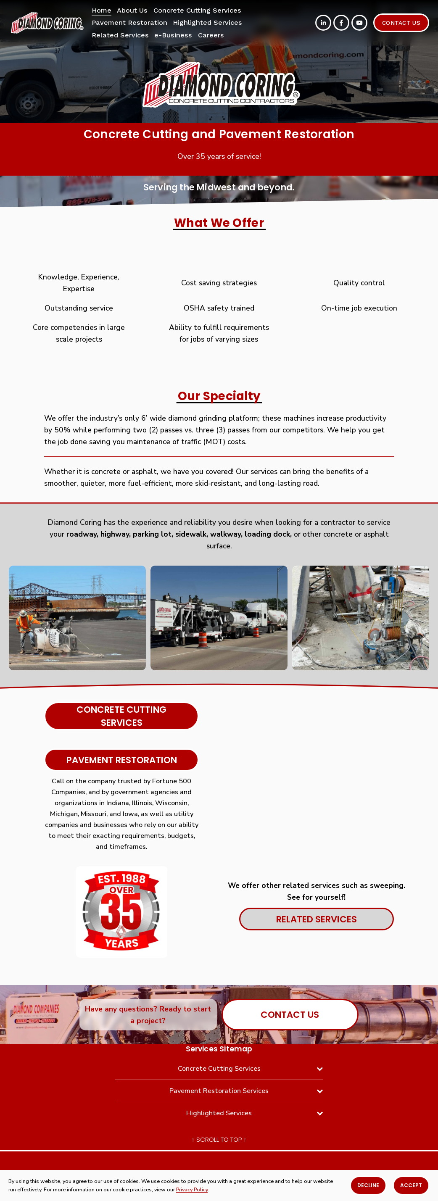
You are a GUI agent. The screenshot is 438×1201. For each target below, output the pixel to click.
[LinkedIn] (323, 23)
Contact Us (401, 22)
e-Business (173, 35)
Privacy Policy (192, 1189)
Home (101, 10)
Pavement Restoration (121, 760)
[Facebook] (341, 23)
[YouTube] (359, 23)
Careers (211, 35)
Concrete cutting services (121, 716)
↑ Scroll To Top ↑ (219, 1139)
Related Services (120, 35)
